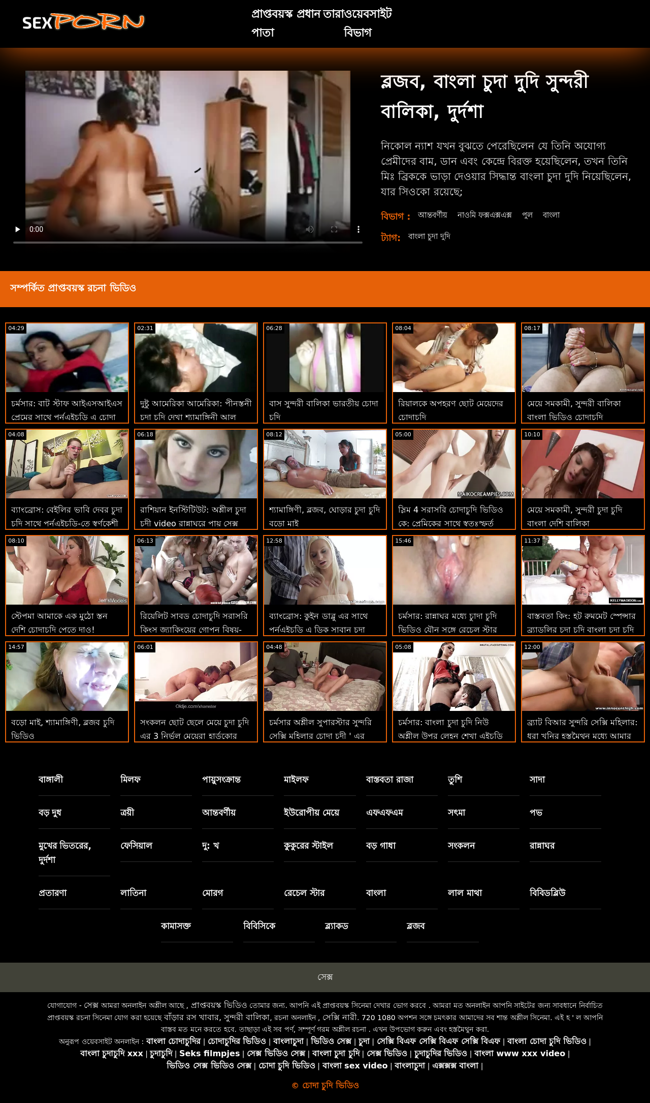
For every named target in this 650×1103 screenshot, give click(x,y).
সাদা (537, 779)
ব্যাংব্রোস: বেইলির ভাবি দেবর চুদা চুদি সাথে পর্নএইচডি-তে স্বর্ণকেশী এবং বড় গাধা (66, 523)
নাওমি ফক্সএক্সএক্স (490, 215)
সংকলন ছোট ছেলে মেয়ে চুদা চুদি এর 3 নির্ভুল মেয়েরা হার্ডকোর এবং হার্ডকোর (194, 736)
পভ (536, 813)
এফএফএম (384, 813)
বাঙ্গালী (51, 779)
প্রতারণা (53, 893)
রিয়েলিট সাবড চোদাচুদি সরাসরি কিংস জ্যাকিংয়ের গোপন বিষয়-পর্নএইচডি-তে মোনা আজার (194, 629)
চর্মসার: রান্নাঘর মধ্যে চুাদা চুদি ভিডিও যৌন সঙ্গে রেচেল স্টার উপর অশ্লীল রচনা (447, 629)
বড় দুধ (50, 813)
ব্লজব (416, 926)
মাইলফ (296, 779)
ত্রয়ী (127, 813)
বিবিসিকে (259, 926)
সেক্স (325, 977)
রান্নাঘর (542, 846)
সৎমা (456, 813)
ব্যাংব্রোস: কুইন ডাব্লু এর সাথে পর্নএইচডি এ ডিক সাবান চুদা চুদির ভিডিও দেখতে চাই (318, 629)
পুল (536, 215)
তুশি (455, 779)
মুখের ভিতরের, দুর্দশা (65, 853)
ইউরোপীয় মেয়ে (311, 813)
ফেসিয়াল (136, 846)
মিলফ (130, 779)
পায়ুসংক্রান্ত (221, 779)
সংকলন (461, 846)
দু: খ (210, 846)
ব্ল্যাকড (336, 926)
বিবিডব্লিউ (547, 893)
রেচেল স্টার (304, 893)
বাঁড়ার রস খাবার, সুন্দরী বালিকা (217, 1017)
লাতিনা (133, 893)
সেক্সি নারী (339, 1017)
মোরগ (212, 893)
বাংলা (562, 215)
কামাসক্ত (176, 926)
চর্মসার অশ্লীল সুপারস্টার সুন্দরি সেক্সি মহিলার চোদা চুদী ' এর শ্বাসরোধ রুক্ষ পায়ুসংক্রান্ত (320, 736)
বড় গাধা (381, 846)
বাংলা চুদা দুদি (431, 236)
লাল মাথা (465, 893)
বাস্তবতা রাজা (389, 779)
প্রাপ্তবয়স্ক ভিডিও (219, 1005)
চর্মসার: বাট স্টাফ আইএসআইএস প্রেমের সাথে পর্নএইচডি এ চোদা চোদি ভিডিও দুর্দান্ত (66, 417)
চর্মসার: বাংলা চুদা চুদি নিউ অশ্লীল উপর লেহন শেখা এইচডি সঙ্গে (450, 736)
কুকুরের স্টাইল (308, 846)
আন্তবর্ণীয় (434, 215)
